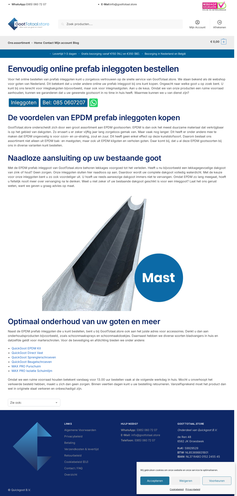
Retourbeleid (72, 453)
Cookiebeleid (177, 489)
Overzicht (70, 472)
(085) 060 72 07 (29, 4)
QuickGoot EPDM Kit (26, 346)
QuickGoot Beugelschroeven (32, 360)
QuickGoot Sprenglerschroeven (34, 355)
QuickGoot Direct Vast (27, 351)
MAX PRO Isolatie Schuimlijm (32, 369)
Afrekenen (219, 24)
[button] (218, 41)
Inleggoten (24, 100)
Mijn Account (197, 24)
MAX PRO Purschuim (26, 364)
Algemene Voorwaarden (80, 428)
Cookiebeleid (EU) (76, 460)
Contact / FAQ (73, 466)
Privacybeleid (192, 489)
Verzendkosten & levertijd (81, 447)
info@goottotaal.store (119, 4)
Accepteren (155, 481)
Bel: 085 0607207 (64, 100)
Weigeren (185, 481)
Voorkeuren (217, 481)
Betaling (69, 440)
